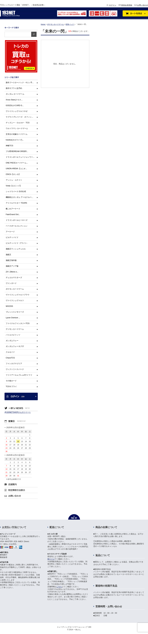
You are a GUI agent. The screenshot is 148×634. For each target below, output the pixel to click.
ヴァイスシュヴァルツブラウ (17, 295)
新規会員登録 (126, 5)
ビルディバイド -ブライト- (16, 243)
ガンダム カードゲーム (15, 94)
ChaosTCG (10, 358)
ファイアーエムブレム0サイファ (19, 375)
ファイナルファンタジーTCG (17, 323)
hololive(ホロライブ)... (15, 140)
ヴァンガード (11, 283)
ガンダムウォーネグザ (15, 346)
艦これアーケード (13, 209)
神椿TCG (9, 146)
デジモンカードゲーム (15, 329)
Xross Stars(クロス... (14, 100)
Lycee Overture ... (13, 318)
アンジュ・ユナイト (14, 180)
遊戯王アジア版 (12, 266)
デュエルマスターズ (14, 277)
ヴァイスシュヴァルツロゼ (16, 111)
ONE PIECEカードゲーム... (17, 163)
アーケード (10, 232)
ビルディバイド (12, 237)
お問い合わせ (142, 5)
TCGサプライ (11, 386)
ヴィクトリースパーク (15, 369)
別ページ (51, 559)
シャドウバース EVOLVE (16, 191)
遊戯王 (8, 255)
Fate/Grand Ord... (13, 214)
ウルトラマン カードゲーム (17, 128)
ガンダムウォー (12, 341)
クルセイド (10, 352)
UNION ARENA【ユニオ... (16, 169)
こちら (59, 587)
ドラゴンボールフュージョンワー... (20, 157)
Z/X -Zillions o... (12, 272)
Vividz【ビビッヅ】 (13, 186)
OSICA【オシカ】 (13, 174)
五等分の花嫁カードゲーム (16, 134)
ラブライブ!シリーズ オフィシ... (19, 117)
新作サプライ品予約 (14, 88)
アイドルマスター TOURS (16, 203)
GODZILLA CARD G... (15, 105)
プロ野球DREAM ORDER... (17, 151)
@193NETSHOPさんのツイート (18, 412)
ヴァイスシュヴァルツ (15, 300)
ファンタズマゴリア (14, 364)
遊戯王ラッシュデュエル (16, 249)
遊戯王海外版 (11, 260)
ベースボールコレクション (16, 226)
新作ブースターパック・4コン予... (20, 82)
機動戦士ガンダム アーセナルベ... (19, 197)
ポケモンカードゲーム (15, 289)
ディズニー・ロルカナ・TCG (17, 123)
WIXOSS (9, 306)
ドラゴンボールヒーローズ (16, 220)
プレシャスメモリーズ (15, 312)
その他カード (11, 381)
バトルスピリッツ (13, 335)
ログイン (112, 5)
